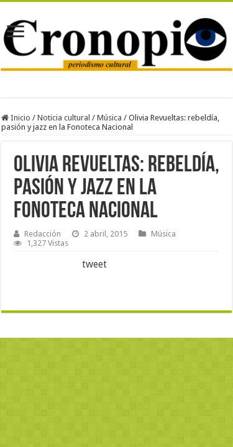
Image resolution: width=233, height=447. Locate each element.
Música (109, 117)
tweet (94, 264)
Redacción (42, 233)
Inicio (15, 117)
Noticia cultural (63, 117)
